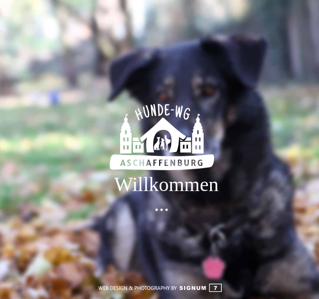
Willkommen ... (162, 194)
